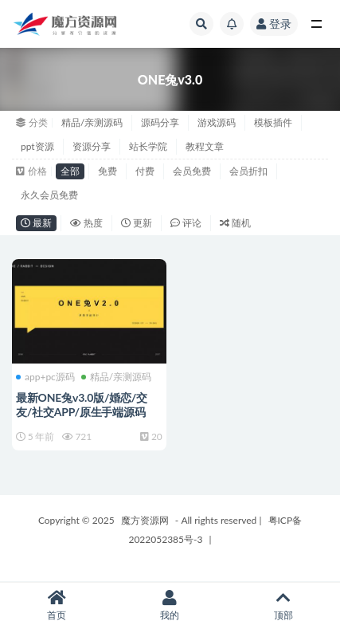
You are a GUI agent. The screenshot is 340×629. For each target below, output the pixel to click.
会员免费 (192, 171)
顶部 (283, 605)
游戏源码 (216, 122)
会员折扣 (248, 171)
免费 (107, 171)
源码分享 (160, 122)
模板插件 (273, 122)
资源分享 (91, 146)
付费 (144, 171)
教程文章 (205, 146)
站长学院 (148, 146)
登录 (273, 23)
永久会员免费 (49, 195)
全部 (70, 171)
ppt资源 (37, 146)
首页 (56, 605)
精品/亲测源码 (92, 122)
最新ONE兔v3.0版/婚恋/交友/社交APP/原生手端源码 (81, 405)
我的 (169, 605)
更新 (136, 223)
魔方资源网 (145, 520)
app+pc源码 (45, 377)
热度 (86, 223)
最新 (36, 223)
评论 (185, 223)
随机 (235, 223)
